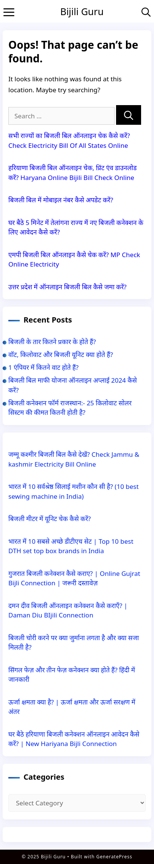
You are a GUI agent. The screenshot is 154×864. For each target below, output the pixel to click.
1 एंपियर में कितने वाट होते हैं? (43, 367)
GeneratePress (114, 856)
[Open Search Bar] (146, 11)
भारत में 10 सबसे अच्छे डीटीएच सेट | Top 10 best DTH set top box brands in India (71, 546)
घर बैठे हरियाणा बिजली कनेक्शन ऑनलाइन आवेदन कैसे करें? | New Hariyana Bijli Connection (73, 739)
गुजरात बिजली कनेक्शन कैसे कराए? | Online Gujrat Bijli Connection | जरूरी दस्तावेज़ (74, 578)
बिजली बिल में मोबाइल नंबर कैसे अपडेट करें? (60, 199)
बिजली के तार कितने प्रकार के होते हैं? (52, 341)
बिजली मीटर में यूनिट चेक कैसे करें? (49, 518)
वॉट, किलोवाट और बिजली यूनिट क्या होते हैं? (60, 354)
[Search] (128, 115)
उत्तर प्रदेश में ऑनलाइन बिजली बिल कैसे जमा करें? (67, 286)
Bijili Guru (82, 11)
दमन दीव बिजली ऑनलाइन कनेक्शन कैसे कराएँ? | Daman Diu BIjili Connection (67, 610)
